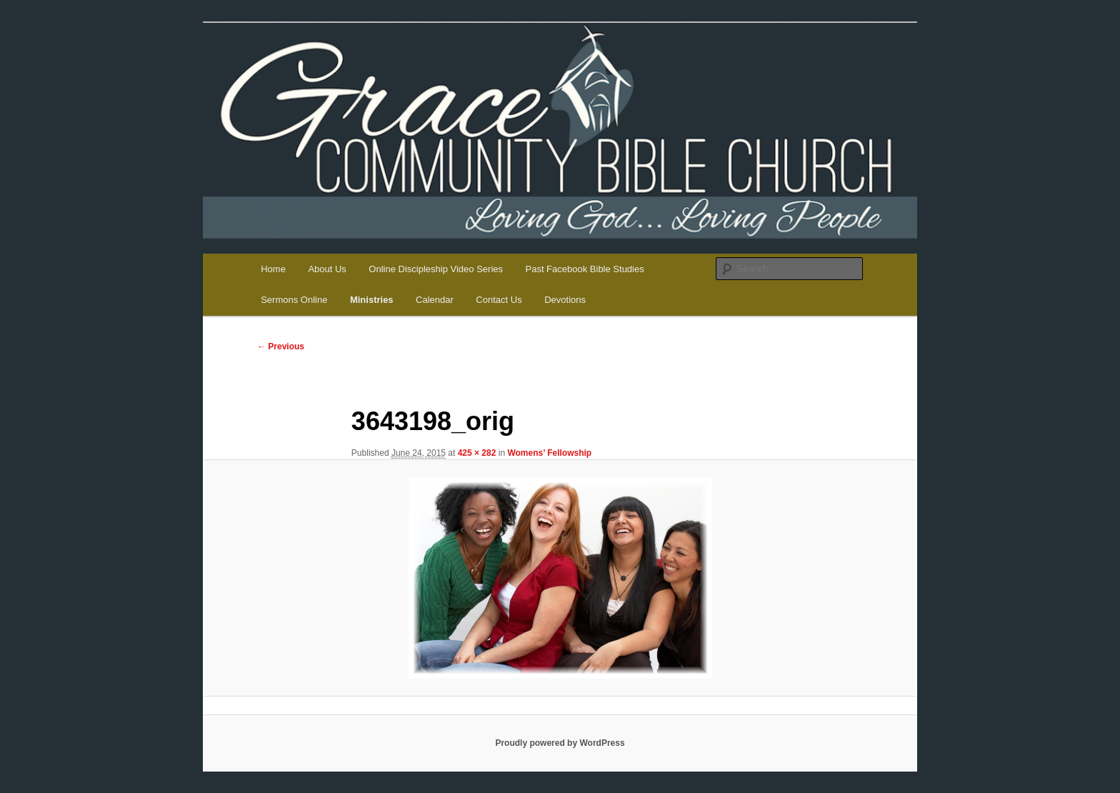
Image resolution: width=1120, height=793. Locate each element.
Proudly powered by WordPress (559, 743)
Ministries (372, 299)
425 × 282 (477, 453)
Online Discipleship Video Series (436, 269)
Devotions (565, 299)
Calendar (435, 299)
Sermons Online (294, 299)
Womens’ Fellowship (549, 453)
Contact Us (498, 299)
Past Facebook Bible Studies (585, 269)
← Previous (280, 346)
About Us (327, 269)
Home (273, 269)
